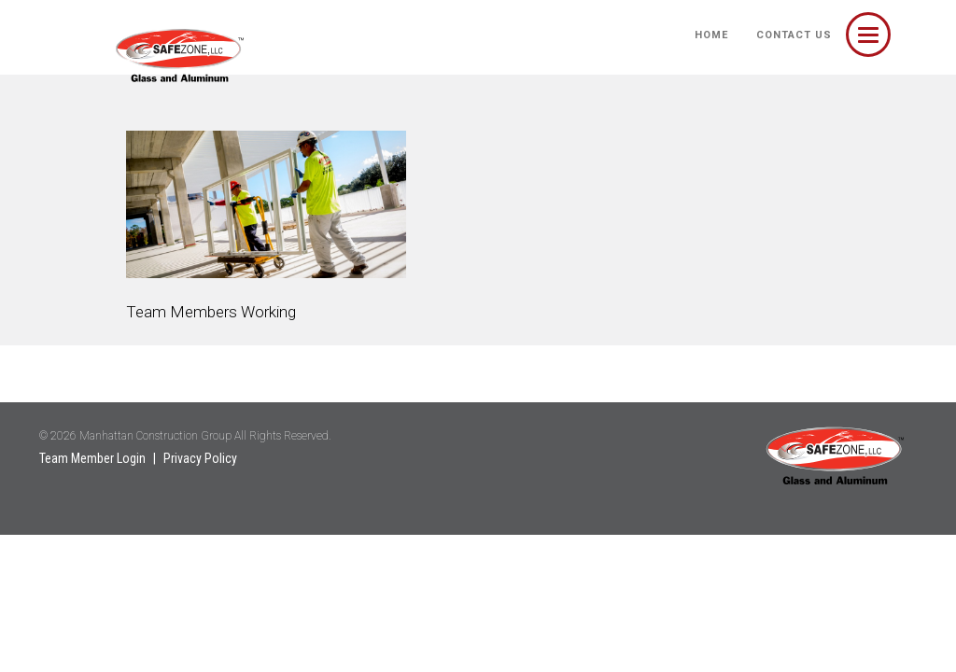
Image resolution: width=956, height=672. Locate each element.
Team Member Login (92, 458)
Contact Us (794, 35)
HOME (711, 35)
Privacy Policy (200, 458)
